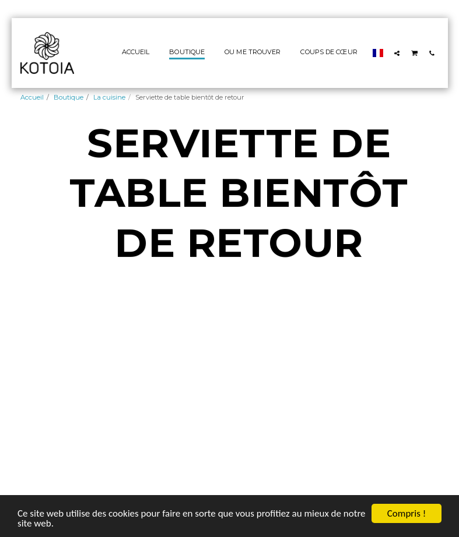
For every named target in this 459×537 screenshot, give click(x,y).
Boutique (68, 97)
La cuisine (109, 97)
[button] (397, 53)
